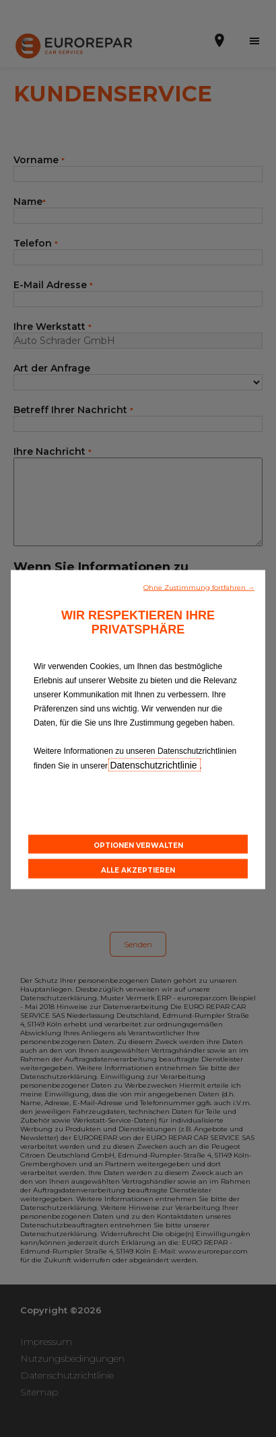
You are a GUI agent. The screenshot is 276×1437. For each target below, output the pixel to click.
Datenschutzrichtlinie (154, 764)
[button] (198, 585)
